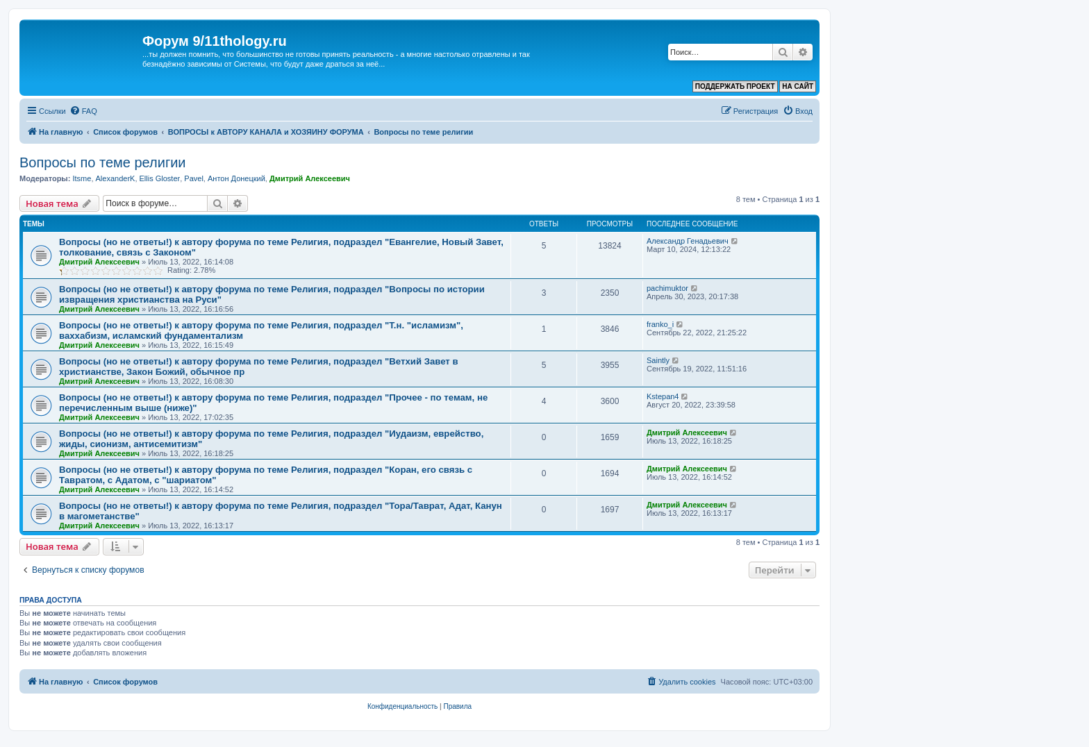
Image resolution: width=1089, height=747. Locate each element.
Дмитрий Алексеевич (309, 178)
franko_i (660, 324)
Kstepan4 (663, 396)
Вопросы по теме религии (102, 162)
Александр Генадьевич (688, 241)
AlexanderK (115, 178)
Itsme (81, 178)
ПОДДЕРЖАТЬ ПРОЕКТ (735, 86)
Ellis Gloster (160, 178)
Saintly (658, 360)
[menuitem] (83, 111)
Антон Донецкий (236, 178)
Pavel (193, 178)
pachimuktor (667, 288)
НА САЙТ (797, 86)
